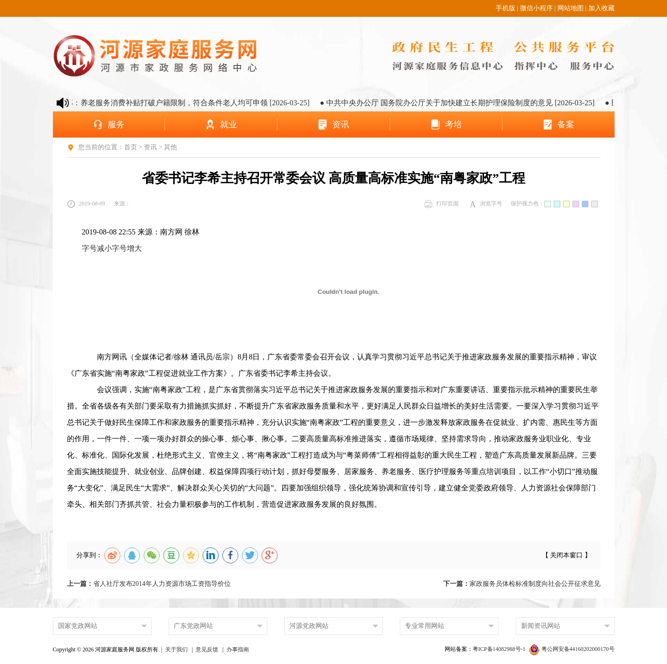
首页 (130, 147)
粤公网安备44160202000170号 (572, 649)
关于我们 (176, 649)
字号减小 (97, 248)
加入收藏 (601, 8)
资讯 (150, 147)
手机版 (505, 8)
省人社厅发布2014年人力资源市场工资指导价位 (149, 583)
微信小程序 (536, 8)
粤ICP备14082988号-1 (500, 649)
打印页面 (441, 204)
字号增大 (127, 248)
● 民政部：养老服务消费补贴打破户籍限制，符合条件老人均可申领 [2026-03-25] (182, 103)
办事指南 (238, 649)
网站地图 (570, 8)
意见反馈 (207, 649)
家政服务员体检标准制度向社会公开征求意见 (522, 583)
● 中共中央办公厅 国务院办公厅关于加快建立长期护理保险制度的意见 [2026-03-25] (463, 103)
